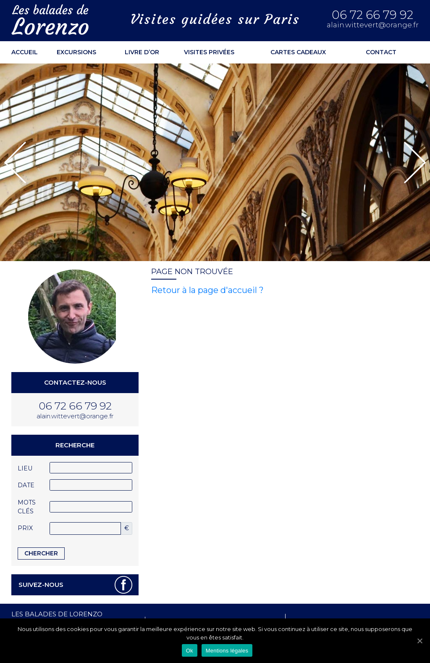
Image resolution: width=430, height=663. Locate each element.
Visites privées (209, 52)
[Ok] (419, 641)
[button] (15, 162)
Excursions (76, 52)
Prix (25, 528)
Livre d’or (142, 52)
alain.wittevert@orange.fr (373, 25)
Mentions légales (227, 650)
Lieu (25, 468)
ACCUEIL (24, 52)
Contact (381, 52)
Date (26, 485)
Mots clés (27, 507)
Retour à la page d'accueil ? (207, 290)
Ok (189, 650)
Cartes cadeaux (298, 52)
